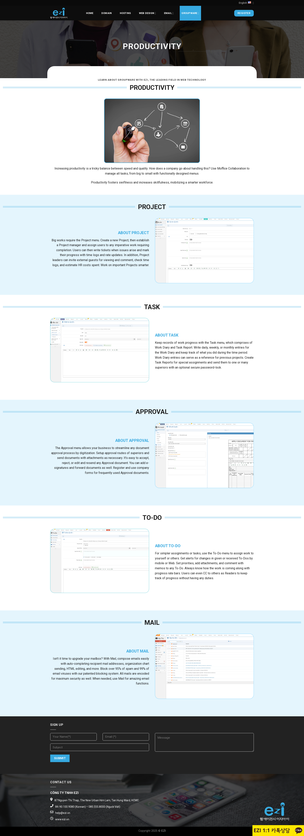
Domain (106, 13)
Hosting (125, 13)
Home (89, 13)
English (246, 3)
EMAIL (169, 13)
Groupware (190, 13)
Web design (147, 13)
